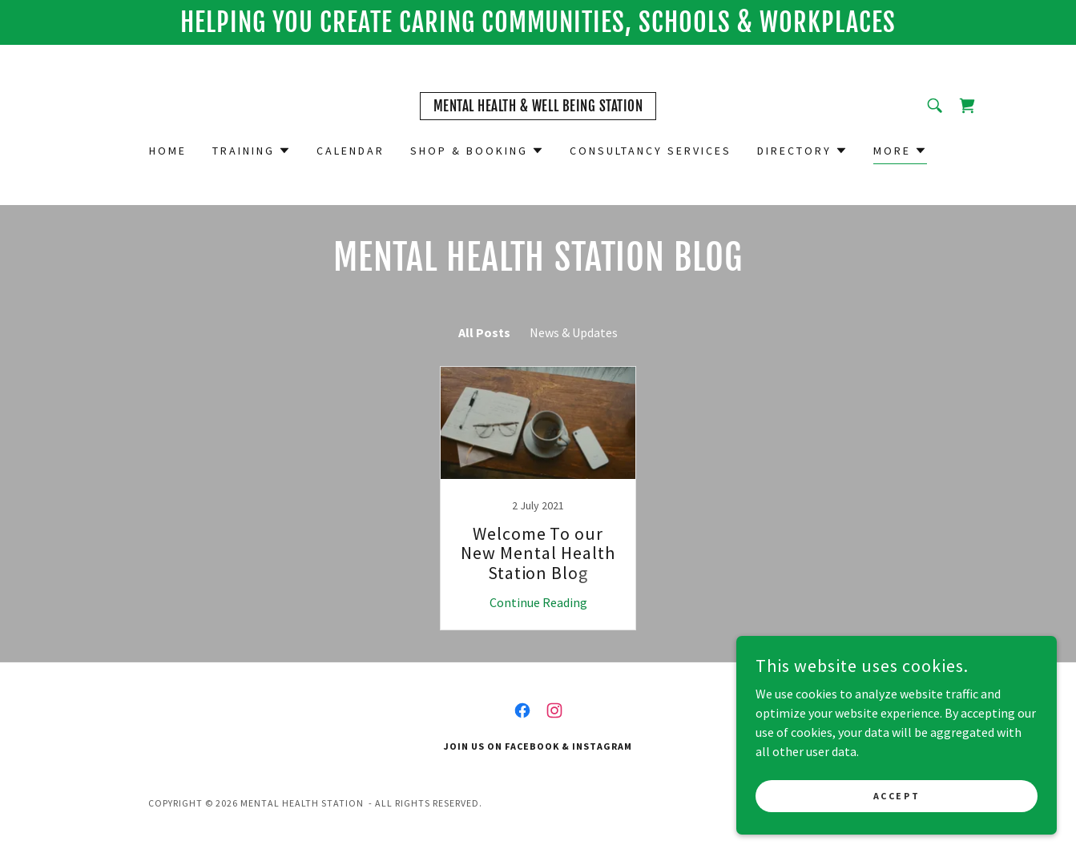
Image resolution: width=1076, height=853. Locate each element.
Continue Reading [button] (538, 602)
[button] (251, 150)
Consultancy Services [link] (650, 150)
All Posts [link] (484, 332)
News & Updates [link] (574, 332)
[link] (538, 107)
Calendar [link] (350, 150)
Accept (896, 796)
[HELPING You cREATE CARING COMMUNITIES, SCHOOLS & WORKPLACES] (538, 22)
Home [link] (168, 150)
